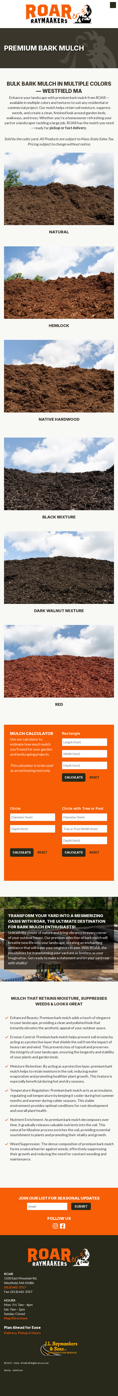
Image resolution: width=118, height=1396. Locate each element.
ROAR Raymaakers (59, 14)
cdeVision (17, 1370)
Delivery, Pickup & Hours (22, 1333)
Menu (113, 5)
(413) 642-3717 (15, 1287)
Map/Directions (16, 1318)
